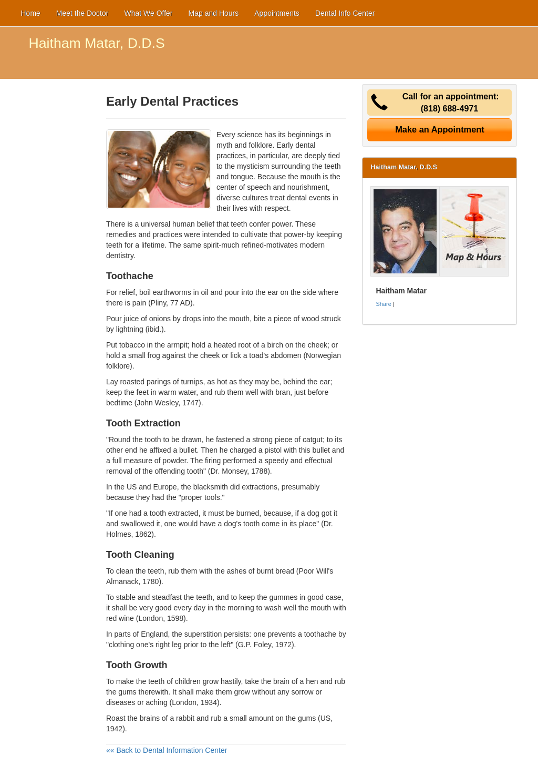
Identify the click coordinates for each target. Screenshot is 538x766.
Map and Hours (214, 13)
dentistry (119, 255)
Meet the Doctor (82, 13)
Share (383, 304)
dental (297, 197)
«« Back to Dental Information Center (166, 750)
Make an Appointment (439, 129)
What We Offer (148, 13)
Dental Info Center (345, 13)
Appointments (276, 13)
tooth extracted (174, 513)
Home (30, 13)
